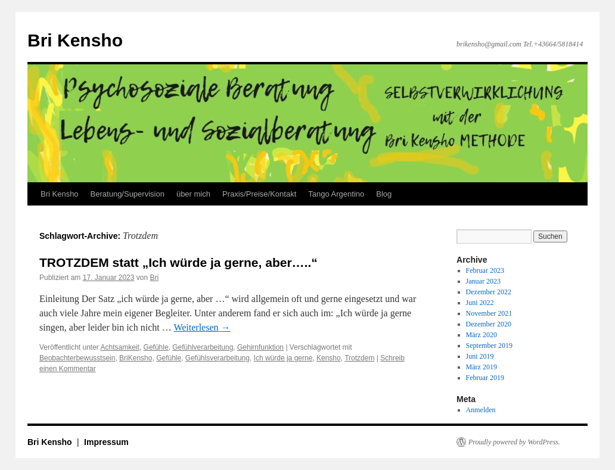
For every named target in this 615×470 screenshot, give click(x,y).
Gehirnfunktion (260, 347)
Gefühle (156, 347)
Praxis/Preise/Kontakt (259, 193)
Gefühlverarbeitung (202, 347)
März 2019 (481, 367)
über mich (193, 193)
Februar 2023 (485, 270)
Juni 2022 (480, 302)
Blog (384, 193)
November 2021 (489, 313)
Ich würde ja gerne (283, 358)
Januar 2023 (483, 281)
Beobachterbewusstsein (77, 358)
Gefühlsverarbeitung (217, 358)
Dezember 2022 (488, 292)
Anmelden (481, 410)
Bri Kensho (75, 40)
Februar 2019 (485, 377)
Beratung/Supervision (127, 193)
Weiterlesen (201, 327)
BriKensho (135, 358)
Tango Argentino (336, 193)
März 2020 (481, 335)
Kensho (328, 358)
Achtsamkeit (120, 347)
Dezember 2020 (488, 324)
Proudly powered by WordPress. (514, 442)
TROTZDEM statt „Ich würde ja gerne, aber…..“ (178, 262)
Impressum (106, 442)
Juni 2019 (480, 356)
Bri (154, 277)
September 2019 (489, 345)
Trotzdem (359, 358)
